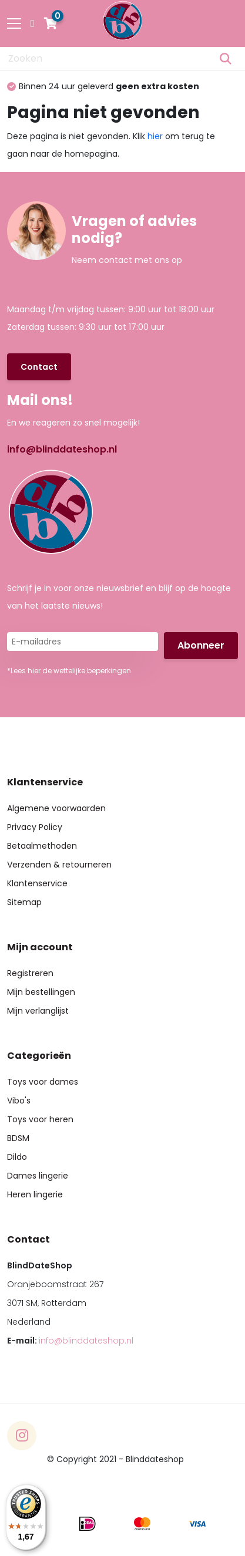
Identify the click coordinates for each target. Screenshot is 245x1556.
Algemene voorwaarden (56, 808)
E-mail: (70, 1340)
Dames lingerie (37, 1176)
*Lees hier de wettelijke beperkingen (69, 671)
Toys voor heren (40, 1119)
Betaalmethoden (42, 846)
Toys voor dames (42, 1082)
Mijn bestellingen (41, 992)
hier (155, 136)
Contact (39, 367)
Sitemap (24, 902)
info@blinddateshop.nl (62, 449)
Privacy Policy (34, 827)
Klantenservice (37, 883)
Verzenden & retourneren (59, 864)
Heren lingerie (35, 1194)
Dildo (17, 1157)
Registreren (30, 973)
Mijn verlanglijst (38, 1011)
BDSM (18, 1138)
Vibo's (19, 1100)
